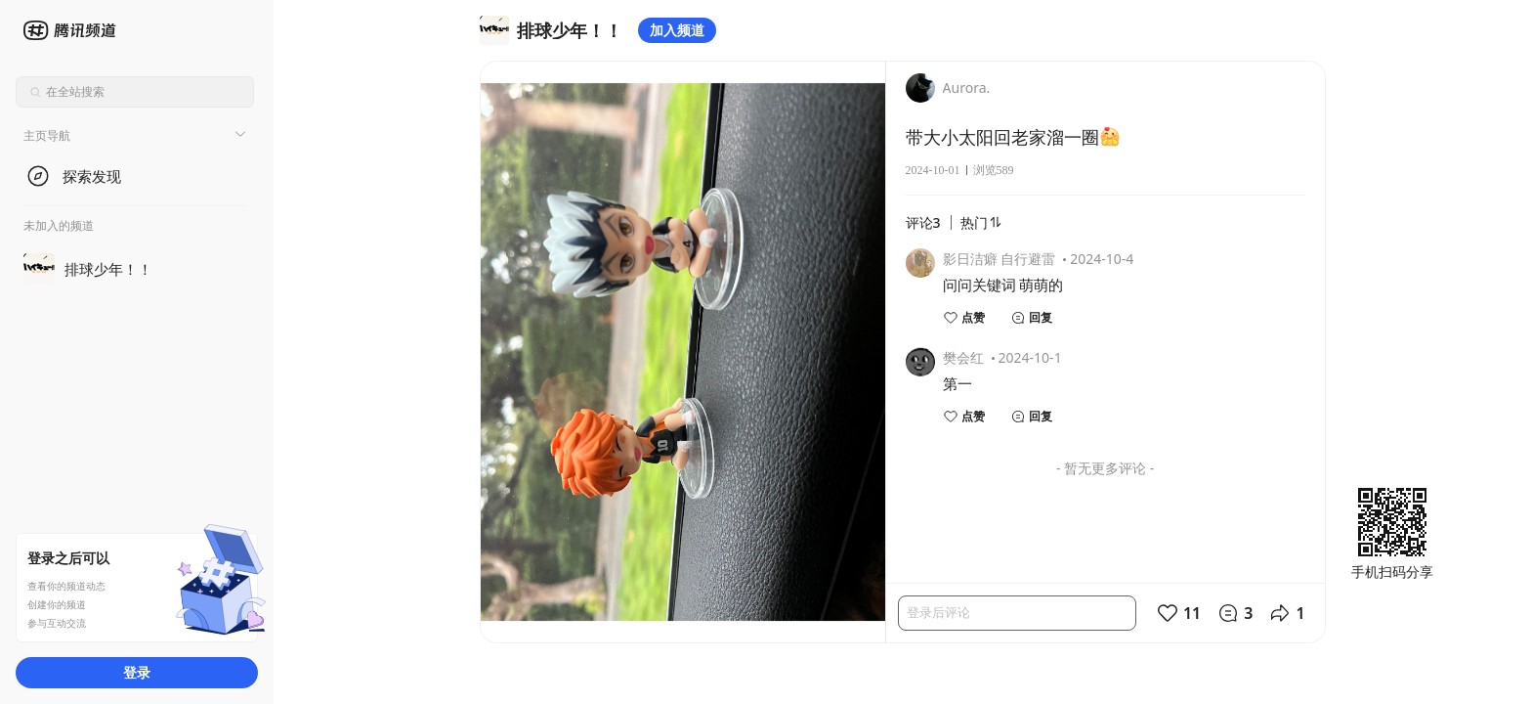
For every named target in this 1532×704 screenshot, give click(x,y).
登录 (136, 672)
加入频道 (677, 30)
